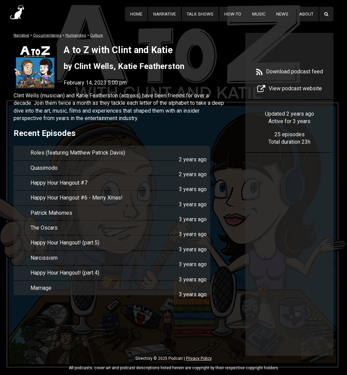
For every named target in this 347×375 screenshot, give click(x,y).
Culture (96, 35)
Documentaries (47, 35)
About (306, 14)
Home (136, 14)
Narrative (164, 14)
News (282, 14)
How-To (232, 14)
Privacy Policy (199, 358)
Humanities (75, 35)
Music (258, 14)
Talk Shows (200, 14)
